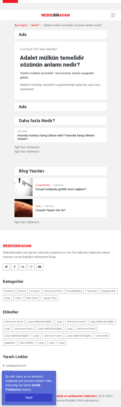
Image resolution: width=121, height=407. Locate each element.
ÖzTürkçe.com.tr (14, 371)
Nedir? (35, 25)
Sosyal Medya (42, 185)
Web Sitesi (32, 298)
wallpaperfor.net (14, 365)
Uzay (38, 206)
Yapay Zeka (49, 298)
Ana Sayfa (20, 25)
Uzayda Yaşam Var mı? (50, 210)
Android (9, 291)
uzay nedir (102, 335)
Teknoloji (92, 291)
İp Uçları (35, 291)
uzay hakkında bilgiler (39, 321)
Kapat (29, 397)
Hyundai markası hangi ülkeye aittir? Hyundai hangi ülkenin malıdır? (56, 137)
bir (55, 15)
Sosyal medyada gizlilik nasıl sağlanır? (60, 189)
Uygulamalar (108, 291)
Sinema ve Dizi (52, 291)
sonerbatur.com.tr (15, 377)
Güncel (22, 291)
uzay (59, 321)
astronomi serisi (14, 321)
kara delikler (27, 342)
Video (18, 298)
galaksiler (10, 342)
